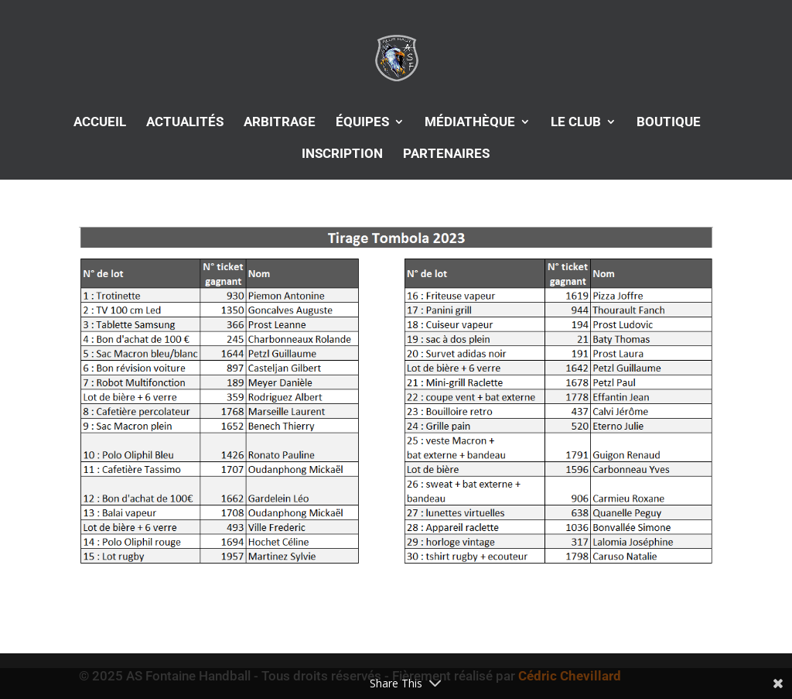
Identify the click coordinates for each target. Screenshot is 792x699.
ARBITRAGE (280, 122)
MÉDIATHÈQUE (470, 122)
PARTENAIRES (446, 154)
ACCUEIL (99, 122)
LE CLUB (576, 122)
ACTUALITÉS (185, 122)
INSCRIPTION (342, 154)
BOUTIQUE (669, 122)
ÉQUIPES (362, 122)
